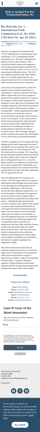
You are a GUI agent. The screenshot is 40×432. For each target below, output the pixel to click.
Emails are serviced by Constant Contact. (14, 341)
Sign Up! (20, 348)
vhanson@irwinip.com (23, 300)
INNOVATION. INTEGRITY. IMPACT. (20, 3)
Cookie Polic (5, 383)
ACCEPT (20, 425)
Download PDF (20, 275)
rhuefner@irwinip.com (23, 292)
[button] (36, 3)
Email (6, 325)
